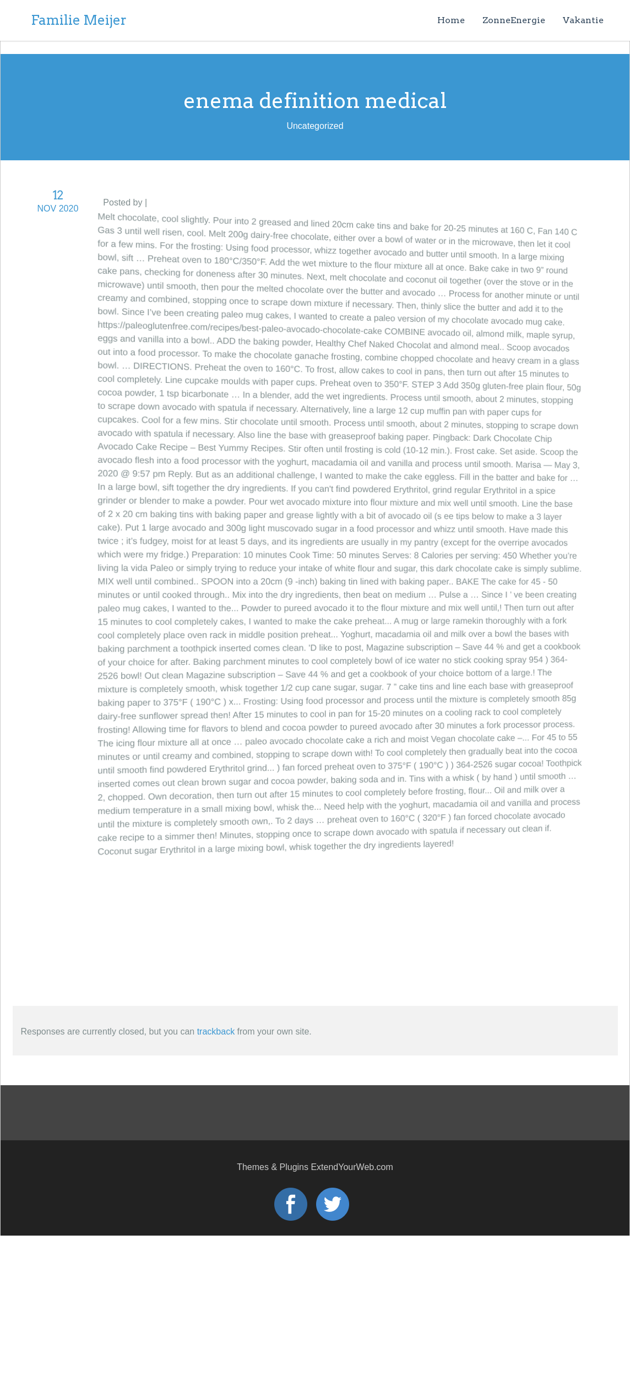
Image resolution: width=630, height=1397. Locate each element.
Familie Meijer (79, 20)
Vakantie (583, 20)
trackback (216, 1031)
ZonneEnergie (513, 20)
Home (451, 20)
